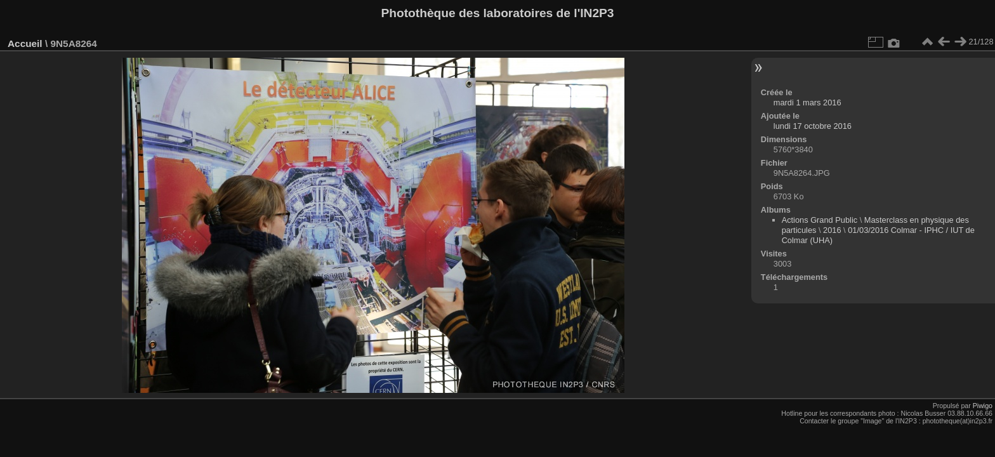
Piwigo (982, 405)
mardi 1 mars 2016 (807, 102)
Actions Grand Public (820, 220)
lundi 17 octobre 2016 (813, 126)
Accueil (25, 43)
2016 (832, 230)
